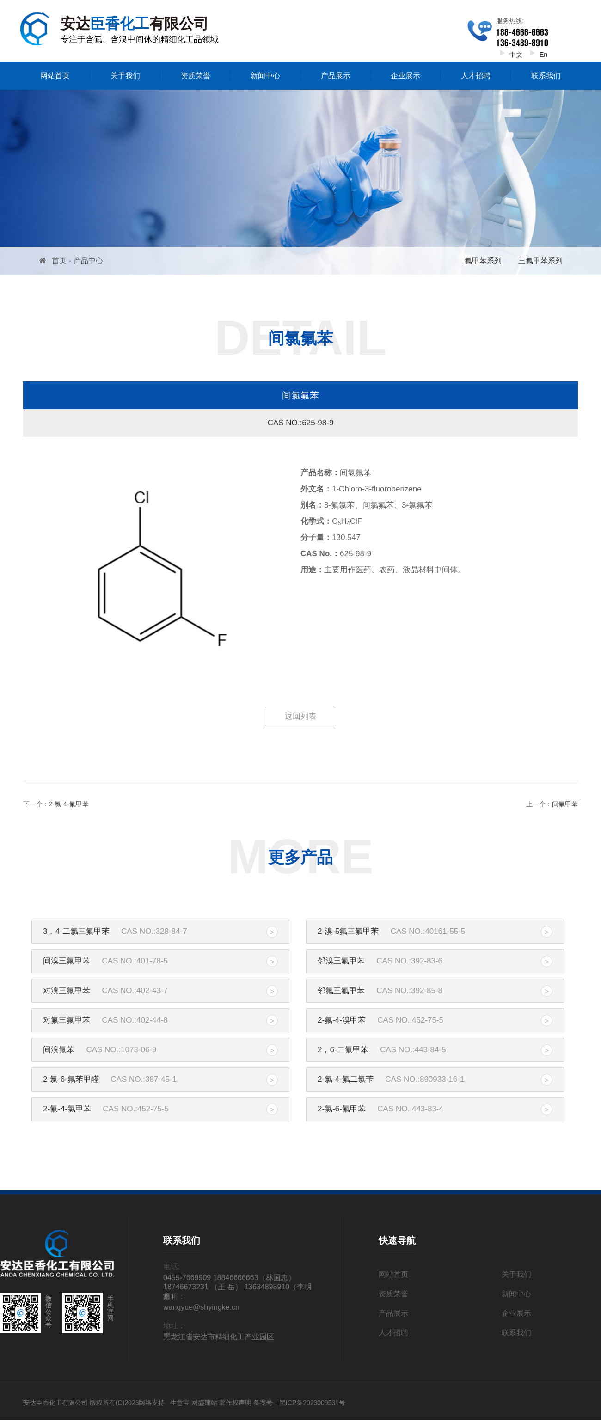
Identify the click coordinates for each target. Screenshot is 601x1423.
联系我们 (546, 76)
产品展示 (335, 76)
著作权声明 (235, 1402)
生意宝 (180, 1402)
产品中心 (88, 260)
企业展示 (405, 76)
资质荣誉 (195, 76)
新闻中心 (265, 76)
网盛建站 (204, 1402)
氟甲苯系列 (483, 260)
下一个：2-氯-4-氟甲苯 (56, 804)
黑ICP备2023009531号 (312, 1402)
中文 (509, 54)
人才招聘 (476, 76)
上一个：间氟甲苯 (552, 804)
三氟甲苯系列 (540, 260)
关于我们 (125, 76)
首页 (59, 260)
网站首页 (55, 76)
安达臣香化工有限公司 (55, 1402)
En (536, 54)
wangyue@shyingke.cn (201, 1307)
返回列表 (300, 716)
